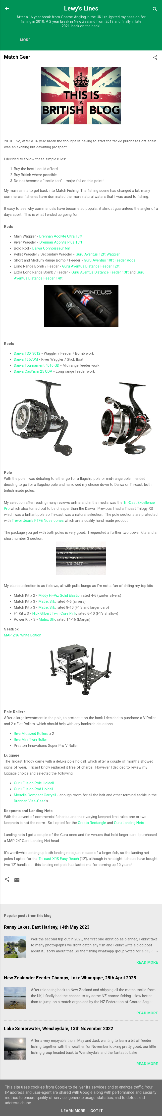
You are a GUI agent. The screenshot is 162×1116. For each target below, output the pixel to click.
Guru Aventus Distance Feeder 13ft (100, 273)
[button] (155, 59)
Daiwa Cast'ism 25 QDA (33, 372)
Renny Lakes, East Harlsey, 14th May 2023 (46, 928)
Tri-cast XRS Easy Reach (59, 859)
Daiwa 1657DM (26, 360)
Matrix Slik (47, 602)
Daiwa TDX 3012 (27, 354)
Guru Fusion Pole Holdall (34, 784)
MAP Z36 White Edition (22, 636)
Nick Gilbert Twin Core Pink (54, 614)
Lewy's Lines (81, 8)
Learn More (73, 1111)
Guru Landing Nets (129, 824)
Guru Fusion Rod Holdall (33, 790)
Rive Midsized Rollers (31, 734)
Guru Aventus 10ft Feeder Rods (109, 261)
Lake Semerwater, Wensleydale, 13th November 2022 (58, 1029)
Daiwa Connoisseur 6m (51, 249)
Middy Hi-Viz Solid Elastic (59, 596)
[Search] (155, 10)
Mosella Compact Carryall (35, 796)
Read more (147, 963)
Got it (96, 1111)
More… (80, 40)
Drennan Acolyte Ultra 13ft (60, 237)
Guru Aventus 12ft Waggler (98, 255)
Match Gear (51, 40)
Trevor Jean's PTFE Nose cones (38, 521)
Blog (25, 40)
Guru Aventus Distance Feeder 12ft (90, 267)
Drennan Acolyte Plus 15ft (61, 243)
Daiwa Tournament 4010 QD (36, 366)
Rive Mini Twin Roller (30, 740)
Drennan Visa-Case (30, 802)
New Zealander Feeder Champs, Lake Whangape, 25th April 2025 (70, 978)
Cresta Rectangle (92, 824)
